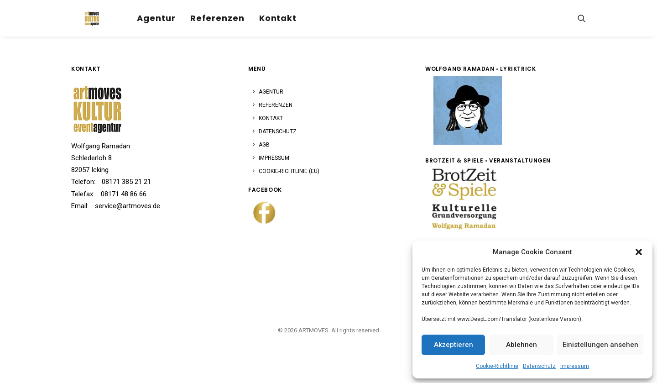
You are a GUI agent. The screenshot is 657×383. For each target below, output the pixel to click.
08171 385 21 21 (126, 182)
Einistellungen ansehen (600, 345)
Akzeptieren (453, 345)
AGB (264, 145)
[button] (638, 252)
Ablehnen (521, 345)
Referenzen (205, 15)
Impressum (574, 366)
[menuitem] (144, 15)
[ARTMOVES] (82, 15)
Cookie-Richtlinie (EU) (289, 171)
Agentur (144, 15)
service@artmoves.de (127, 206)
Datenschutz (539, 366)
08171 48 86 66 (123, 194)
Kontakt (265, 15)
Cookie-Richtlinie (497, 366)
